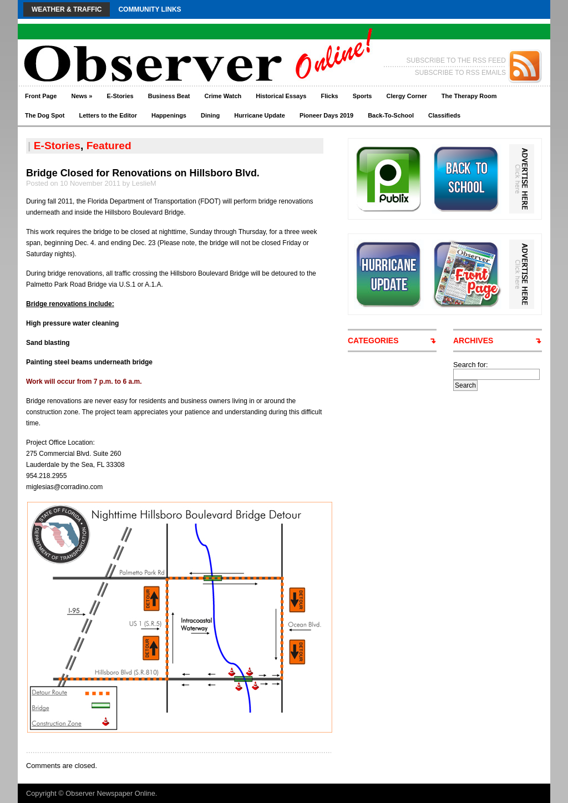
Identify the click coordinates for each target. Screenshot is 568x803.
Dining (210, 115)
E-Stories (119, 96)
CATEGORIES (373, 340)
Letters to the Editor (108, 115)
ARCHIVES (473, 340)
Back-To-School (391, 115)
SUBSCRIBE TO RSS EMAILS (460, 73)
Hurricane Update (259, 115)
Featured (109, 145)
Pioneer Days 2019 (326, 115)
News (81, 96)
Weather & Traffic (67, 9)
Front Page (41, 96)
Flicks (329, 96)
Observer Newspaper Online (110, 793)
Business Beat (169, 96)
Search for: (470, 364)
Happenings (168, 115)
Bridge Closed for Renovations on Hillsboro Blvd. (143, 173)
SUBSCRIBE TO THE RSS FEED (456, 60)
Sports (362, 96)
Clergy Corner (406, 96)
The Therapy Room (469, 96)
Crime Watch (223, 96)
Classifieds (444, 115)
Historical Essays (281, 96)
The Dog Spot (45, 115)
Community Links (149, 9)
